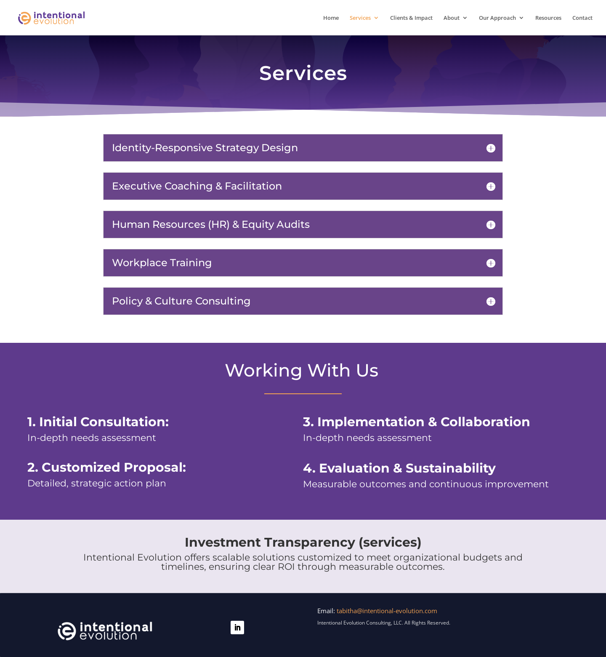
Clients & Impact (411, 18)
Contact (582, 18)
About (452, 18)
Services (360, 18)
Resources (548, 18)
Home (331, 18)
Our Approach (497, 18)
